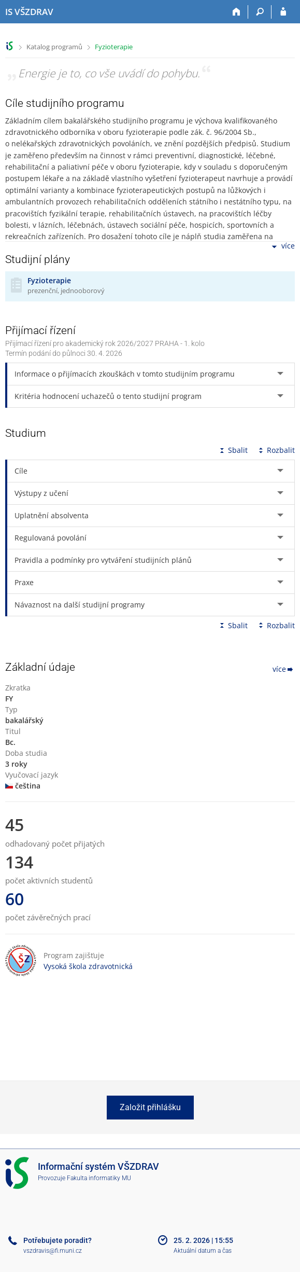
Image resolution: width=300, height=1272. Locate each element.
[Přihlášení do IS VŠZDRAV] (283, 12)
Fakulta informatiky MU (99, 1178)
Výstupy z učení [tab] (41, 493)
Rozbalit (275, 450)
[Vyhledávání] (260, 12)
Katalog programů (54, 46)
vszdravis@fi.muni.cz (52, 1250)
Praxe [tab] (24, 582)
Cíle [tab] (21, 471)
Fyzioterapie (114, 46)
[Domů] (236, 12)
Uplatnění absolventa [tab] (52, 515)
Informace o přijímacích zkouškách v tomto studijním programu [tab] (125, 374)
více (282, 247)
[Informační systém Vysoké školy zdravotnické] (29, 12)
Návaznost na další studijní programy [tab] (80, 605)
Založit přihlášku (150, 1107)
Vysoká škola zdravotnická (88, 966)
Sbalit (233, 450)
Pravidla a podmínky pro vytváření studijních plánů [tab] (103, 560)
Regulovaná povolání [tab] (51, 538)
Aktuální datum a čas (203, 1250)
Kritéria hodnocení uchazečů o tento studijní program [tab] (108, 396)
